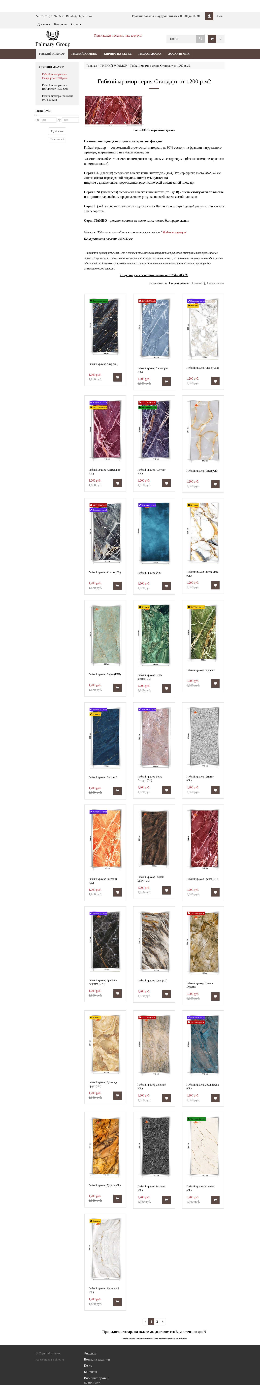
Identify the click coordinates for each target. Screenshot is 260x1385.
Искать (57, 131)
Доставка (44, 24)
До (59, 120)
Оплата (76, 24)
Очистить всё (57, 139)
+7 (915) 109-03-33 (51, 16)
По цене (198, 283)
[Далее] (163, 1321)
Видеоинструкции (174, 232)
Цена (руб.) (43, 110)
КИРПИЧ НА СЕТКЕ (117, 53)
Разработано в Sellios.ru (49, 1359)
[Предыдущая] (146, 1321)
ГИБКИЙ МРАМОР (51, 67)
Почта (88, 1365)
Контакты (60, 24)
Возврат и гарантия (97, 1359)
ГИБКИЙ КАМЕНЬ (84, 53)
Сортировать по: (158, 283)
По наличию (215, 283)
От (37, 120)
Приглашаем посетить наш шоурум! (118, 35)
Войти (220, 16)
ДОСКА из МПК (179, 53)
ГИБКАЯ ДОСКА (149, 53)
